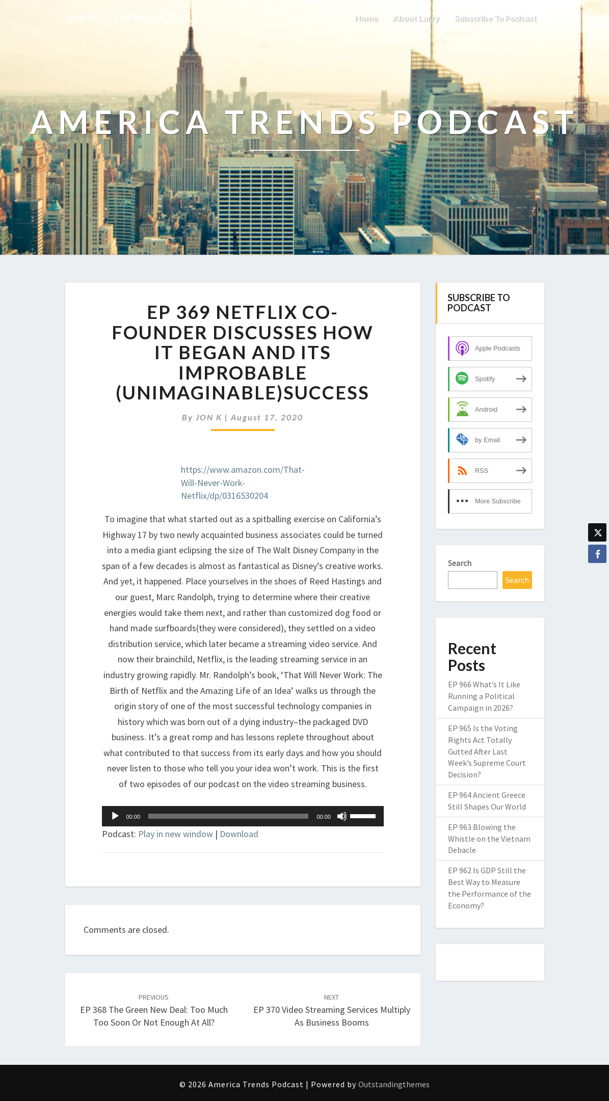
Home (366, 17)
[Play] (115, 816)
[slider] (228, 816)
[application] (243, 816)
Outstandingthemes (394, 1084)
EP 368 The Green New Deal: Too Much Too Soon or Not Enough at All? (154, 1010)
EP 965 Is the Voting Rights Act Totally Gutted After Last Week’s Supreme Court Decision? (487, 751)
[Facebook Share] (597, 554)
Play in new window (175, 834)
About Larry (416, 17)
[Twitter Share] (597, 532)
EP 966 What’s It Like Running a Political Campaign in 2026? (484, 696)
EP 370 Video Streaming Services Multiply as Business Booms (331, 1010)
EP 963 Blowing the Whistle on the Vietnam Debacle (489, 838)
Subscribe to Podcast (496, 17)
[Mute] (342, 816)
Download (239, 834)
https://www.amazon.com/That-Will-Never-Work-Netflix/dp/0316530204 (243, 482)
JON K (209, 417)
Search (459, 563)
